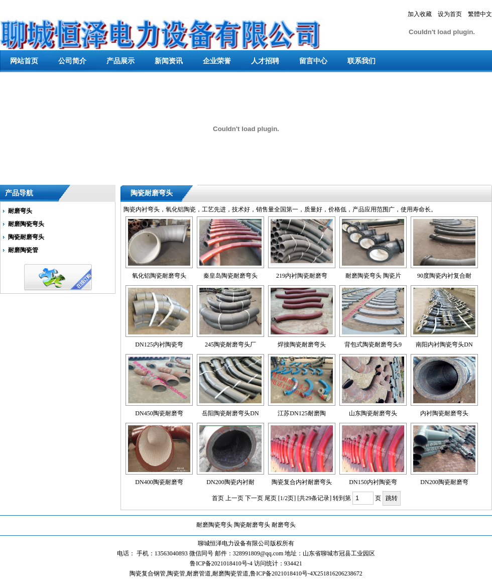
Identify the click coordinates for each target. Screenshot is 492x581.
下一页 (254, 498)
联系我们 (361, 61)
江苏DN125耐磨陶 (301, 413)
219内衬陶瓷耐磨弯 (301, 275)
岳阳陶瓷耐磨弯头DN (230, 413)
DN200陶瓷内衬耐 (230, 482)
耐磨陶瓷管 (23, 250)
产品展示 (120, 61)
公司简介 (72, 61)
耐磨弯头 (20, 210)
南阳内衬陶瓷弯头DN (444, 344)
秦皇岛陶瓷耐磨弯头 (230, 275)
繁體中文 (480, 14)
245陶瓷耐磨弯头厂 (230, 344)
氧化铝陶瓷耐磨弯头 (159, 275)
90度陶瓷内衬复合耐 (444, 275)
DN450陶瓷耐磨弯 (159, 413)
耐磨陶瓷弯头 (26, 223)
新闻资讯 (169, 61)
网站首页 (24, 61)
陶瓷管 (176, 573)
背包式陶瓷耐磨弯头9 (373, 344)
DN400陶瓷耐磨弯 (159, 482)
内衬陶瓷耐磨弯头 (444, 413)
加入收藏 (420, 14)
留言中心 (313, 61)
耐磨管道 (199, 573)
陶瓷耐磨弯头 (26, 237)
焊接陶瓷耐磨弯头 (302, 344)
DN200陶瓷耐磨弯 (444, 482)
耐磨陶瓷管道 (230, 573)
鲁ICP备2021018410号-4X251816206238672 (306, 573)
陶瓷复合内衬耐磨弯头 (302, 482)
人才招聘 (265, 61)
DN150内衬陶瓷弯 (373, 482)
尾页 (271, 498)
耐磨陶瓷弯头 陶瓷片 (373, 275)
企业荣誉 (217, 61)
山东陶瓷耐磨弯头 (373, 413)
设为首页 (450, 14)
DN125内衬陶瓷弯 (159, 344)
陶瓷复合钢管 (148, 573)
